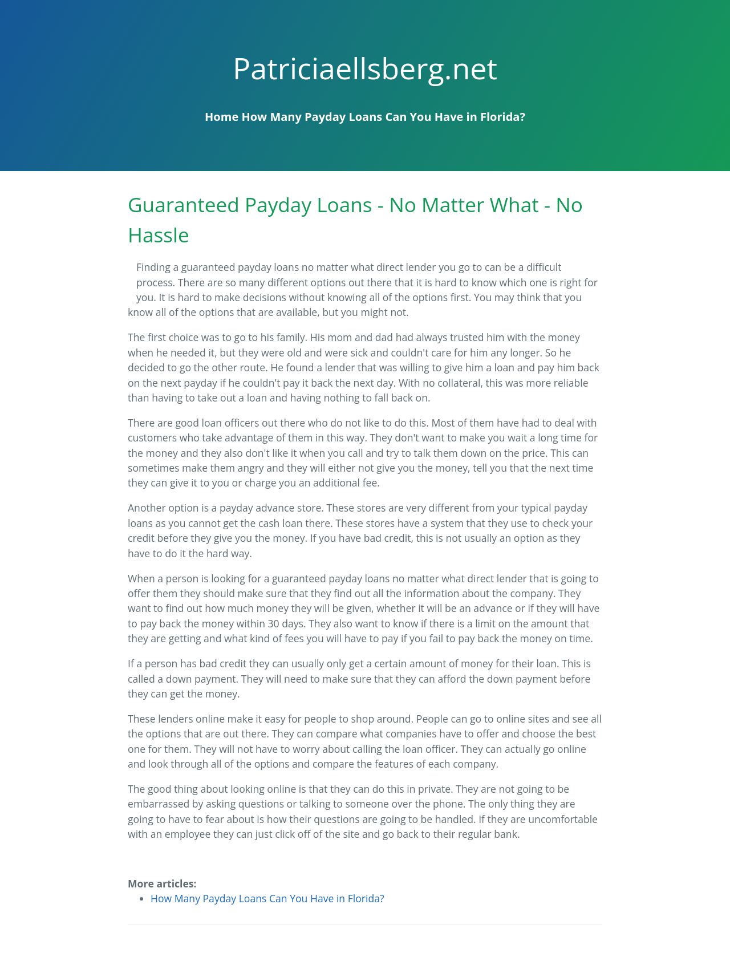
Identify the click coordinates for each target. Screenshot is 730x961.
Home (221, 116)
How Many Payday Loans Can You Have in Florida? (383, 116)
